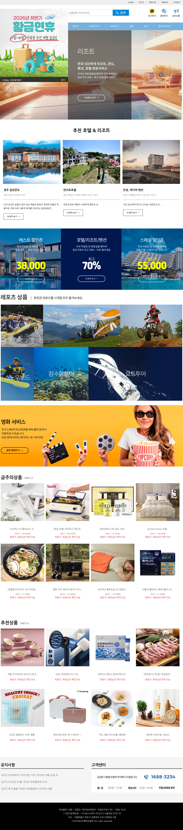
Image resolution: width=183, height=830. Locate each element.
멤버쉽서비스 (164, 26)
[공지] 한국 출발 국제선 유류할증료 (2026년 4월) (26, 788)
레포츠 (76, 26)
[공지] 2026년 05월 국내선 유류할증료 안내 (24, 782)
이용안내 (164, 2)
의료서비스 (94, 26)
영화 (131, 26)
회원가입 (152, 2)
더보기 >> (28, 478)
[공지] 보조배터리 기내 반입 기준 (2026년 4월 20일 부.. (30, 775)
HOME (131, 2)
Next (160, 74)
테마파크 (114, 26)
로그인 (141, 2)
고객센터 (176, 2)
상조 (146, 26)
